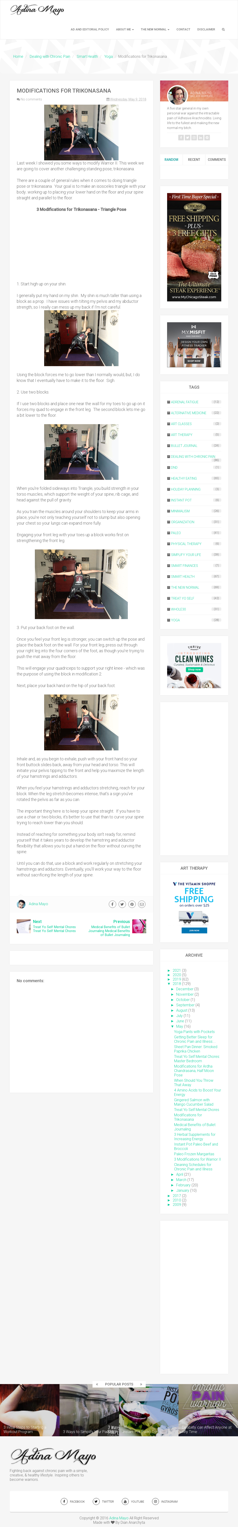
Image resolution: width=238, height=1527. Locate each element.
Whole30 (178, 609)
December (184, 989)
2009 (177, 1204)
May (179, 1026)
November (185, 994)
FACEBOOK (73, 1501)
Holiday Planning (186, 489)
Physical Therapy (186, 544)
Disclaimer (206, 29)
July (179, 1016)
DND (174, 467)
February (183, 1185)
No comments (31, 99)
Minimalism (180, 511)
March (181, 1180)
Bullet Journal (184, 446)
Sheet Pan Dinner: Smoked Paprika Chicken (195, 1049)
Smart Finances (184, 566)
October (183, 1000)
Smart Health (183, 576)
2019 (177, 979)
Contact (183, 29)
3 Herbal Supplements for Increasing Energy (194, 1136)
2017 (177, 1196)
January (182, 1190)
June (180, 1021)
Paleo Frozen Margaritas (194, 1154)
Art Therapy (181, 435)
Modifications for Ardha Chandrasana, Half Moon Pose (194, 1070)
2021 (177, 970)
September (185, 1005)
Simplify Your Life (186, 555)
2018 (177, 983)
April (179, 1174)
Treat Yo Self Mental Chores (196, 1109)
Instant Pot (181, 500)
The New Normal (155, 29)
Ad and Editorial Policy (90, 29)
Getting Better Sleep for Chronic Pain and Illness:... (195, 1039)
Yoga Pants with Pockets (194, 1032)
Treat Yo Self (182, 598)
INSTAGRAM (165, 1501)
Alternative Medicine (188, 413)
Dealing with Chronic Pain (193, 456)
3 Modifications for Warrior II (197, 1159)
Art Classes (181, 424)
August (181, 1010)
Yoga (175, 620)
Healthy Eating (184, 478)
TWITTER (103, 1501)
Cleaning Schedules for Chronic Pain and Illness (193, 1166)
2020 (177, 975)
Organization (182, 522)
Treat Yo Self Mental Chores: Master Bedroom (197, 1058)
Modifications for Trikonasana (188, 1117)
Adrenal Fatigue (184, 402)
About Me (125, 29)
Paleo (176, 533)
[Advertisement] (194, 778)
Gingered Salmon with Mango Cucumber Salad (193, 1102)
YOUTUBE (133, 1501)
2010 (177, 1200)
